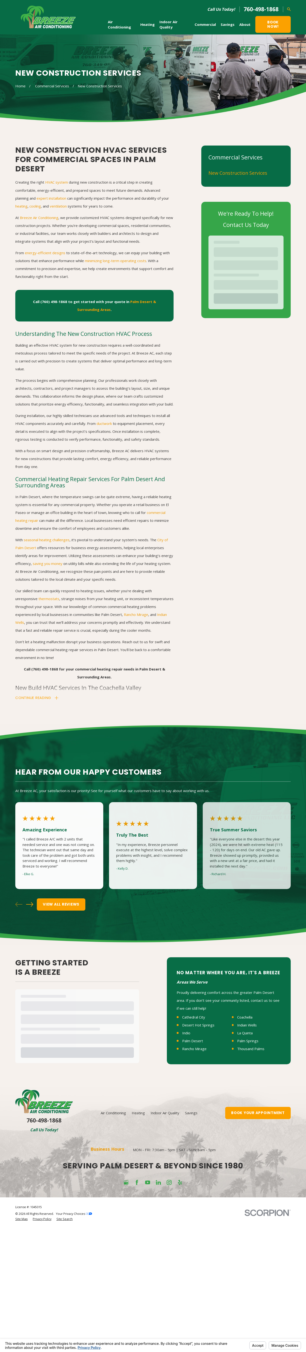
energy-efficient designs (45, 252)
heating (21, 206)
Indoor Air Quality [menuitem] (168, 24)
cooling (35, 206)
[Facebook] (136, 1306)
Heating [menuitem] (147, 24)
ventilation (58, 206)
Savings (191, 1237)
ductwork (104, 423)
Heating (138, 1237)
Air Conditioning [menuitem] (119, 24)
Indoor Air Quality (165, 1237)
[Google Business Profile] (126, 1306)
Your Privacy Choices (74, 1338)
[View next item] (29, 904)
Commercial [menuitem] (205, 24)
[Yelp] (179, 1306)
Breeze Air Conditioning (39, 217)
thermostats (48, 598)
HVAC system (56, 182)
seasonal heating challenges (47, 539)
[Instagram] (169, 1306)
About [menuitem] (245, 24)
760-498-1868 (261, 9)
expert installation (51, 198)
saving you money (47, 563)
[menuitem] (246, 173)
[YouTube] (147, 1306)
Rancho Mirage (136, 614)
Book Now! (273, 24)
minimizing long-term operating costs (115, 260)
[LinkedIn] (158, 1306)
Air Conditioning (113, 1237)
